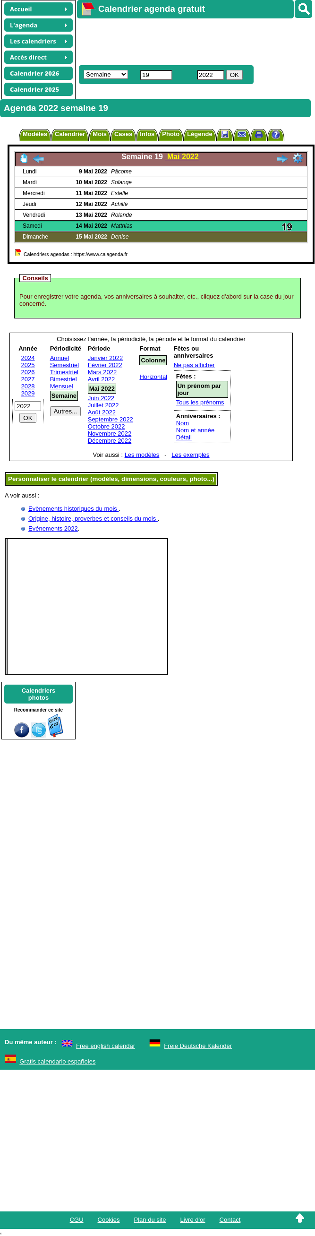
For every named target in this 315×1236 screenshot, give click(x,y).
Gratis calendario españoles (57, 1061)
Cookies (109, 1219)
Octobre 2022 (106, 426)
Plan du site (150, 1219)
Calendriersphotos (39, 694)
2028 (28, 386)
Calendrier (70, 133)
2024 (28, 357)
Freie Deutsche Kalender (198, 1045)
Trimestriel (64, 372)
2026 (28, 372)
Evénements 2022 (53, 528)
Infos (147, 133)
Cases (123, 133)
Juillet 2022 (103, 405)
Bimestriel (63, 379)
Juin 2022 (101, 398)
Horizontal (153, 376)
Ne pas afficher (194, 365)
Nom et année (195, 430)
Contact (230, 1219)
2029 (28, 393)
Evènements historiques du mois (73, 508)
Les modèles (142, 454)
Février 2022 (105, 365)
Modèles (35, 133)
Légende (199, 133)
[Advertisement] (180, 40)
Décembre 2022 (110, 440)
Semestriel (64, 365)
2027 (28, 379)
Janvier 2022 (105, 357)
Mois (100, 133)
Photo (170, 133)
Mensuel (61, 386)
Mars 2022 (102, 372)
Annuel (59, 357)
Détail (184, 437)
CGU (77, 1219)
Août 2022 (102, 412)
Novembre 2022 (110, 433)
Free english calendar (105, 1045)
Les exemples (190, 454)
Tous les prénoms (200, 402)
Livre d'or (192, 1219)
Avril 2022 (101, 379)
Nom (182, 423)
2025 (28, 365)
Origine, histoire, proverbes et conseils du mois (93, 518)
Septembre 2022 (110, 419)
